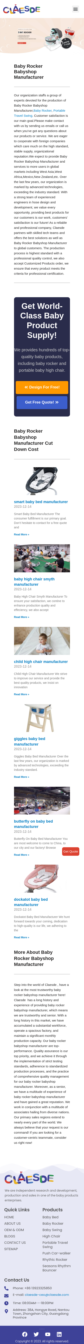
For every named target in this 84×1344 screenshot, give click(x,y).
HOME (9, 1217)
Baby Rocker (43, 110)
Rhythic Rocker (55, 1259)
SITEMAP (11, 1249)
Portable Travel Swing (55, 1244)
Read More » (21, 534)
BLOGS (9, 1236)
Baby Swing (52, 1229)
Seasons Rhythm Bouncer (57, 1268)
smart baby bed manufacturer (41, 502)
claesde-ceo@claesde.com (47, 1294)
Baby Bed (50, 1217)
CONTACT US (15, 1242)
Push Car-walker (57, 1253)
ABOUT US (12, 1223)
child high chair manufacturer (41, 662)
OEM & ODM (14, 1229)
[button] (75, 9)
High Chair (51, 1236)
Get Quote (70, 851)
